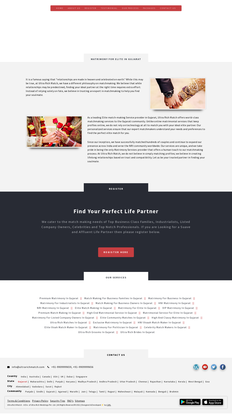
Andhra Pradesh (108, 382)
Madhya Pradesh (87, 382)
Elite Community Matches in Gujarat (123, 318)
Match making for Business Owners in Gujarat (124, 303)
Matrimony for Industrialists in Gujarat (65, 303)
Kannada (150, 392)
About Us (74, 8)
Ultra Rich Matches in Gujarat (68, 323)
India (23, 377)
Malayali (138, 392)
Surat (49, 387)
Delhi (50, 382)
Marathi (74, 392)
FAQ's (70, 401)
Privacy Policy (40, 401)
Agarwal (62, 392)
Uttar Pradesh (127, 382)
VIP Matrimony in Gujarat (178, 308)
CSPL (109, 405)
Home (59, 8)
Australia (34, 377)
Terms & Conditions (18, 401)
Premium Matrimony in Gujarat (58, 298)
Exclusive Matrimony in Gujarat (112, 323)
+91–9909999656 (83, 367)
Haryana (70, 382)
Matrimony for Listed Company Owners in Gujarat (63, 318)
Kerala (181, 382)
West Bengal (195, 382)
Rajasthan (155, 382)
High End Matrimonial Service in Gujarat (112, 313)
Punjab (59, 382)
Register (90, 8)
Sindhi (39, 392)
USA (55, 377)
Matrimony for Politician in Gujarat (115, 327)
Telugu (92, 392)
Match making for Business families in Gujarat (113, 298)
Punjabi (29, 392)
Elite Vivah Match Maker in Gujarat (66, 327)
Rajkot (58, 387)
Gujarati (50, 392)
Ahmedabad (22, 387)
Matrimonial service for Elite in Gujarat (168, 313)
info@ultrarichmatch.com (28, 367)
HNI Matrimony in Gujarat (174, 303)
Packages (149, 8)
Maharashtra (37, 382)
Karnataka (169, 382)
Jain (83, 392)
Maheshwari (124, 392)
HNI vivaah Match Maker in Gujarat (159, 323)
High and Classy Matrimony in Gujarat (175, 318)
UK (62, 377)
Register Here (116, 252)
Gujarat (22, 382)
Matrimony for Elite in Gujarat (137, 308)
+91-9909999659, (62, 367)
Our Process (130, 8)
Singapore (81, 377)
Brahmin (174, 392)
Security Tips (57, 401)
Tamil (102, 392)
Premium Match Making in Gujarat (59, 313)
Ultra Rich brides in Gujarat (137, 332)
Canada (46, 377)
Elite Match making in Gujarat (93, 308)
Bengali (162, 392)
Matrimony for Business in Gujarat (170, 298)
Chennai (142, 382)
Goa (207, 382)
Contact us (168, 8)
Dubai (70, 377)
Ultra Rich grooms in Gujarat (96, 332)
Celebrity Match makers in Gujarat (165, 327)
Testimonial (109, 8)
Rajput (111, 392)
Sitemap (80, 401)
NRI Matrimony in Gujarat (53, 308)
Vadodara (37, 387)
